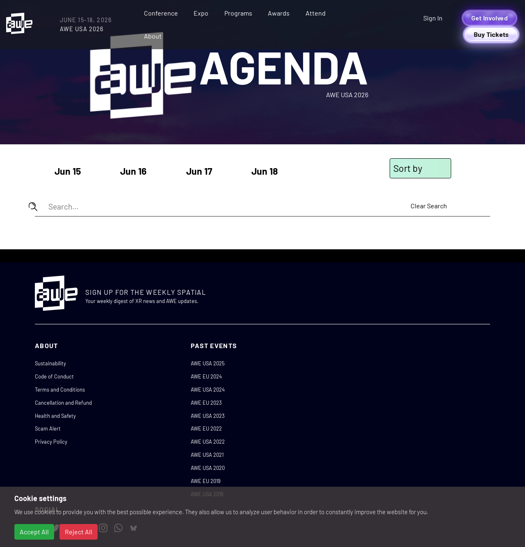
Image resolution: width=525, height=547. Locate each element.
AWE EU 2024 (206, 376)
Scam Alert (48, 428)
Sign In (433, 18)
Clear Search (429, 206)
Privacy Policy (51, 441)
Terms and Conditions (60, 389)
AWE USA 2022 (208, 441)
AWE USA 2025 (208, 363)
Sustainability (50, 363)
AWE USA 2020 (208, 468)
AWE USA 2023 (208, 416)
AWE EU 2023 (206, 402)
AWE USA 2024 (208, 389)
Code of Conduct (54, 376)
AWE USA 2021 (207, 454)
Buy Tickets (491, 34)
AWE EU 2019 (206, 481)
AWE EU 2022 (206, 428)
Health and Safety (55, 416)
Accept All (34, 532)
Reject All (78, 532)
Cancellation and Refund (63, 402)
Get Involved (489, 18)
